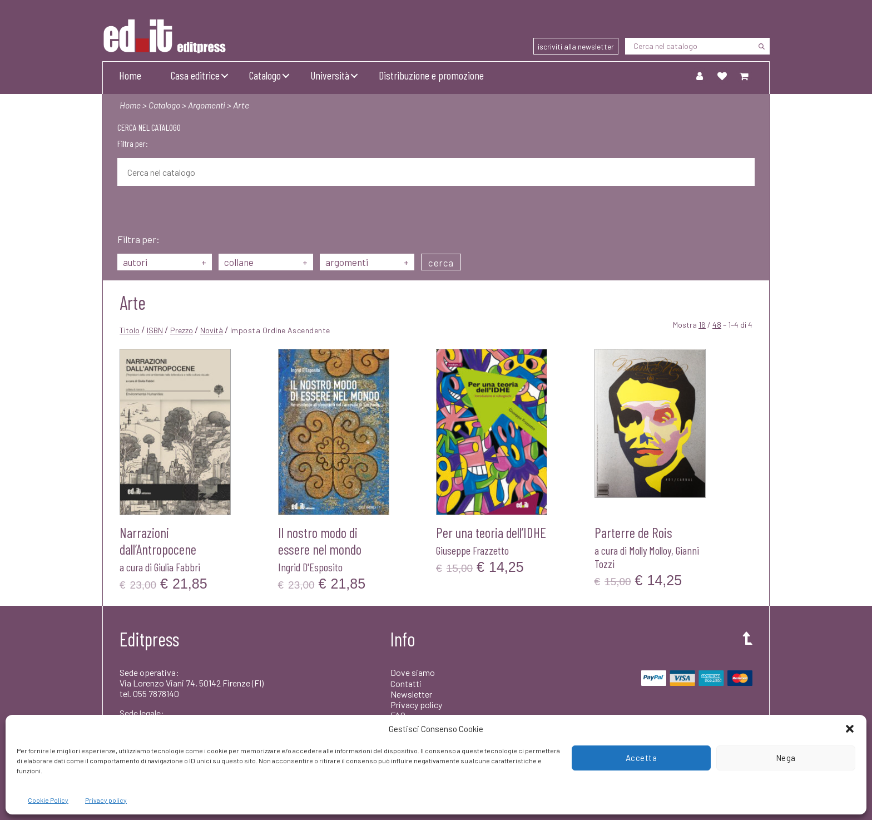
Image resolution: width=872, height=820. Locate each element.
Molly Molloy (650, 550)
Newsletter (411, 694)
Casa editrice (195, 75)
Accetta (641, 758)
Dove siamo (412, 672)
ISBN (155, 330)
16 (702, 324)
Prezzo (181, 330)
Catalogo (265, 75)
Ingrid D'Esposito (310, 567)
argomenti (367, 262)
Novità (211, 330)
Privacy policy (106, 800)
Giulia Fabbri (177, 567)
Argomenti (209, 105)
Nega (786, 758)
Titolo (130, 330)
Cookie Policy (48, 800)
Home (130, 75)
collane (266, 262)
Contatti (406, 683)
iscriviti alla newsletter (576, 46)
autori (164, 262)
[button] (849, 728)
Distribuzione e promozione (431, 75)
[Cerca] (761, 46)
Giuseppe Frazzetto (472, 550)
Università (329, 75)
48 (716, 324)
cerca (441, 262)
